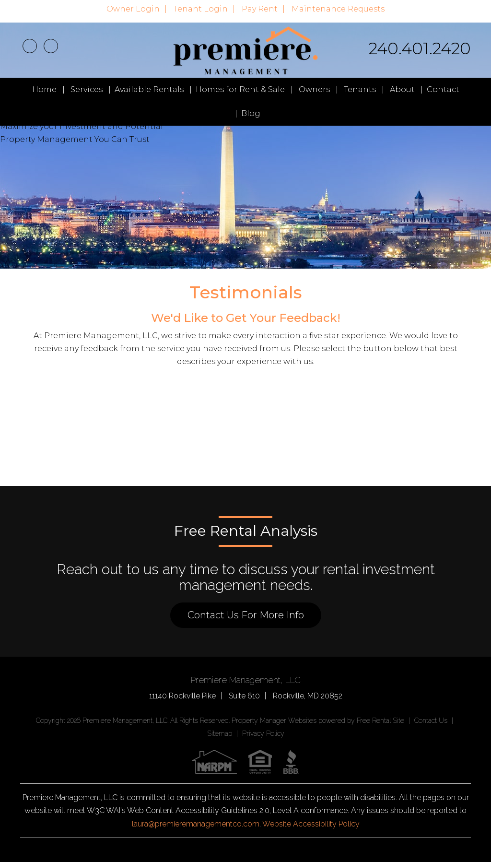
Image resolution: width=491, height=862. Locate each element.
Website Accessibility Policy (311, 823)
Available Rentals (149, 89)
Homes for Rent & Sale (240, 89)
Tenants (360, 89)
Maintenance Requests (338, 8)
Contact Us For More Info (245, 615)
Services (86, 89)
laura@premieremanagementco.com (195, 823)
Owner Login (133, 8)
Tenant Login (201, 8)
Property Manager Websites (274, 720)
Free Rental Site (380, 720)
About (402, 89)
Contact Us (430, 720)
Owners (314, 89)
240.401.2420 (420, 48)
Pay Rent (260, 8)
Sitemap (219, 733)
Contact (443, 89)
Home (44, 89)
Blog (250, 113)
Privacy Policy (263, 733)
